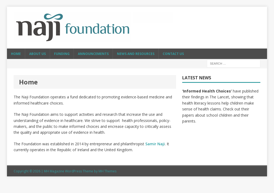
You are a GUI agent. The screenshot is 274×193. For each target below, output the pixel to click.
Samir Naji (155, 143)
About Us (37, 53)
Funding (62, 53)
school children (219, 115)
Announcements (93, 53)
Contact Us (173, 53)
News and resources (135, 53)
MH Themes (107, 171)
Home (16, 53)
